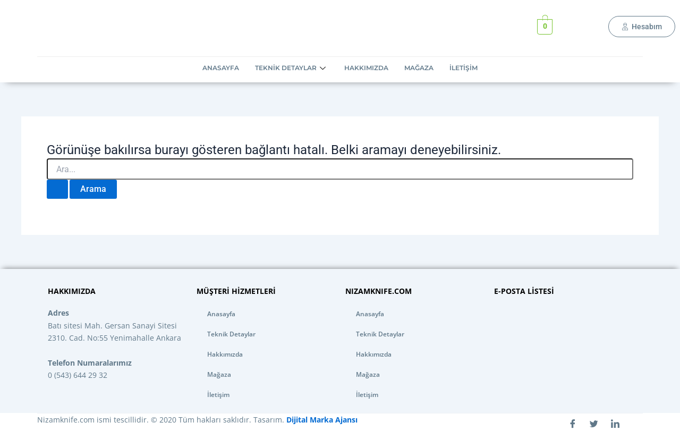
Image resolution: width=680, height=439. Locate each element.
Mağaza (419, 68)
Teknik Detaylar (291, 68)
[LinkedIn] (615, 424)
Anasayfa (220, 68)
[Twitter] (594, 424)
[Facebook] (573, 424)
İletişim (463, 68)
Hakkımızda (366, 68)
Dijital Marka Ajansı (321, 420)
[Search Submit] (57, 189)
